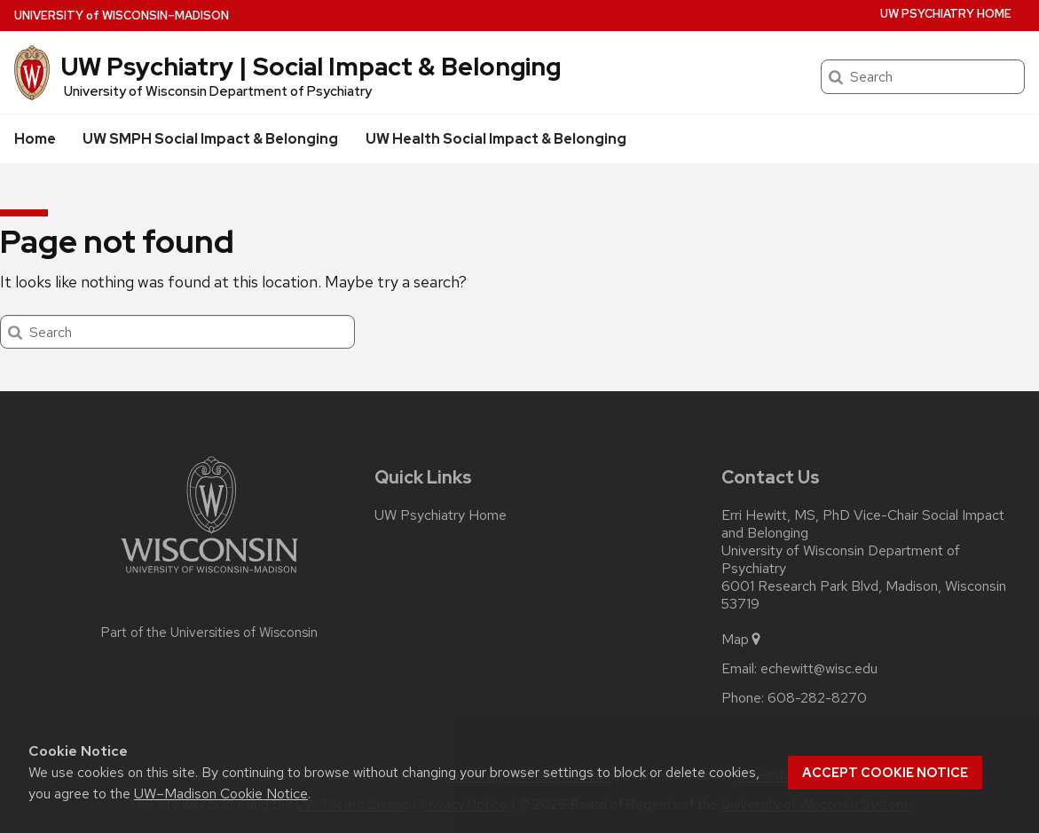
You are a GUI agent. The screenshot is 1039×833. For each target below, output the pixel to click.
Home (35, 139)
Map (742, 639)
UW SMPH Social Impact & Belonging (210, 139)
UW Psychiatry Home (945, 13)
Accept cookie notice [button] (885, 773)
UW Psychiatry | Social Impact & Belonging (311, 66)
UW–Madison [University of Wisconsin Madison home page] (121, 15)
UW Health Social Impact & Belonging (496, 139)
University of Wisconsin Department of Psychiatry (218, 91)
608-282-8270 (817, 698)
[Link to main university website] (209, 576)
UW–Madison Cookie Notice (221, 793)
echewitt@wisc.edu (819, 669)
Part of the (209, 632)
